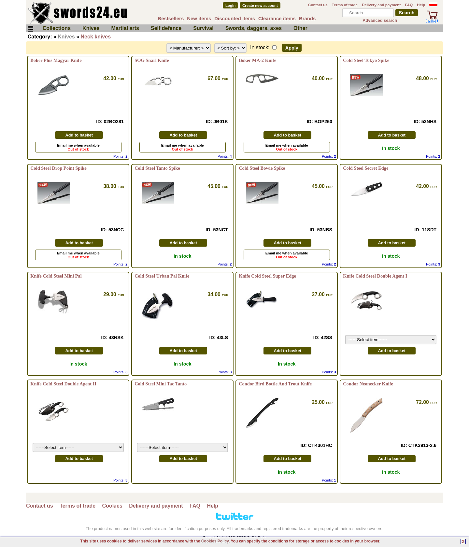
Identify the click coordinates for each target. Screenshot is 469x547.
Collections (57, 28)
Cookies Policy (215, 541)
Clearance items (277, 18)
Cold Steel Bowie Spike (262, 168)
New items (199, 18)
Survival (203, 28)
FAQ (409, 5)
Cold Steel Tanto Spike (157, 168)
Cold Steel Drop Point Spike (58, 168)
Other (300, 28)
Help (421, 5)
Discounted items (234, 18)
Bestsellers (171, 18)
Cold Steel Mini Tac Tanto (161, 383)
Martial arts (125, 28)
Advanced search (379, 20)
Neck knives (96, 36)
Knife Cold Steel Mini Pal (56, 276)
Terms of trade (345, 5)
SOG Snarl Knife (152, 60)
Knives (90, 28)
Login (230, 5)
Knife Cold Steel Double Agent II (63, 383)
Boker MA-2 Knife (257, 60)
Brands (307, 18)
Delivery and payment (381, 5)
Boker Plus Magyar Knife (55, 60)
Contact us (318, 5)
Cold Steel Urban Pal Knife (162, 276)
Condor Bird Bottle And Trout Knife (275, 383)
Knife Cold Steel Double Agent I (375, 276)
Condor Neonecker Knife (368, 383)
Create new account (260, 5)
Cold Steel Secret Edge (365, 168)
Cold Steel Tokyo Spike (366, 60)
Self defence (166, 28)
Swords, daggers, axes (253, 28)
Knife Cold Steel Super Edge (267, 276)
